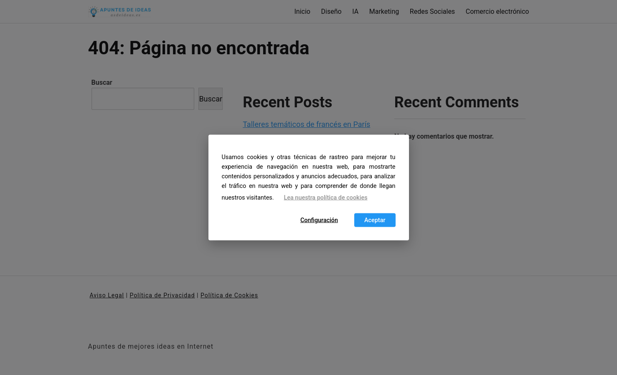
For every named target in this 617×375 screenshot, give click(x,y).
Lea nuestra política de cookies (326, 197)
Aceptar (375, 219)
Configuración (319, 219)
